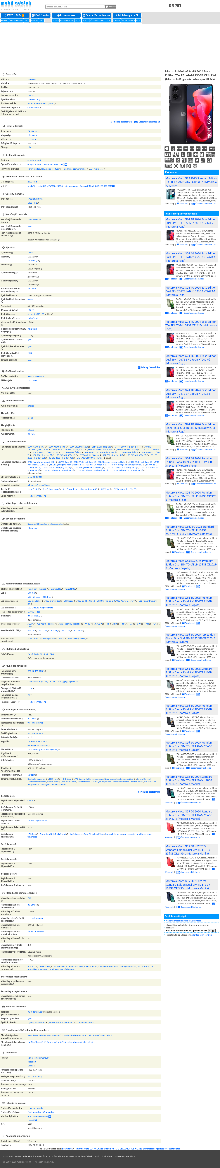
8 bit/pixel (32, 328)
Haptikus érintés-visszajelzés (41, 103)
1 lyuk (30, 252)
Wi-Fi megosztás (47, 638)
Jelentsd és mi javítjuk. (201, 934)
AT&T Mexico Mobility (38, 1116)
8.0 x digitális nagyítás (38, 745)
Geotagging (62, 681)
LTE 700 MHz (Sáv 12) (66, 455)
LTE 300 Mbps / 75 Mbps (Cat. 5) (93, 470)
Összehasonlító (16, 20)
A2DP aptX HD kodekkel (70, 623)
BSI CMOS (32, 718)
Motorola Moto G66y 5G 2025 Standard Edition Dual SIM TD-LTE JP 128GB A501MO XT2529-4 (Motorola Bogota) (189, 530)
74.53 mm (32, 131)
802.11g (54, 630)
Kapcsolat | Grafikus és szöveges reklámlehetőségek (68, 1156)
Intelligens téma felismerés (53, 784)
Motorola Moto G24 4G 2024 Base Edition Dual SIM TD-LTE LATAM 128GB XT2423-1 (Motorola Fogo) (190, 291)
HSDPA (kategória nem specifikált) (126, 464)
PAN (147, 623)
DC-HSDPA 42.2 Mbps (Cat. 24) (57, 467)
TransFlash (32, 588)
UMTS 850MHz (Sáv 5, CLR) (100, 449)
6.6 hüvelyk (33, 260)
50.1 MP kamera (35, 733)
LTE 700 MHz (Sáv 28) (137, 455)
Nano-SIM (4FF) (35, 477)
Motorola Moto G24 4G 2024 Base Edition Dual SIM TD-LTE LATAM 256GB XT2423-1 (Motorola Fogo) (190, 257)
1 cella (30, 1065)
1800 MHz (32, 202)
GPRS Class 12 (65, 462)
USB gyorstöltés (52, 600)
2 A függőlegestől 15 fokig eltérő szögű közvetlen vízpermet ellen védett (61, 1042)
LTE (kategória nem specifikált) (89, 467)
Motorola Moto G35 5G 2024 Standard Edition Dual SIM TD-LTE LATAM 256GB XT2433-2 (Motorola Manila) (188, 815)
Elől (29, 898)
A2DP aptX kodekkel (46, 623)
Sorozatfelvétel (144, 779)
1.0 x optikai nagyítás (37, 741)
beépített (32, 1061)
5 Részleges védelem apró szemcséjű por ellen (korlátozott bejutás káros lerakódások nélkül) (70, 1035)
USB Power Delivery (125, 600)
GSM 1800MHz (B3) (79, 446)
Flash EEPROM (34, 219)
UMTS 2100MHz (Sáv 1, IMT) (128, 446)
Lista (26, 20)
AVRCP (88, 623)
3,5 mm (31, 433)
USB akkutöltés (34, 600)
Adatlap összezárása (121, 121)
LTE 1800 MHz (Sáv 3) (71, 452)
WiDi (61, 638)
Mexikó (40, 1108)
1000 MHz (32, 380)
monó (30, 417)
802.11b (43, 630)
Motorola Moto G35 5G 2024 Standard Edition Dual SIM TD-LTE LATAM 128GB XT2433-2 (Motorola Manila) (188, 780)
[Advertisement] (110, 46)
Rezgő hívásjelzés (70, 489)
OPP (139, 623)
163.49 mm (33, 135)
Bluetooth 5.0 (34, 615)
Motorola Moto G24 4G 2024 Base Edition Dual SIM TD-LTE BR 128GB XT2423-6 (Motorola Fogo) (190, 393)
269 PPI (31, 310)
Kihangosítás (86, 489)
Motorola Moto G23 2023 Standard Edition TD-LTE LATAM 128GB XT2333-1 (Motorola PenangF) (191, 181)
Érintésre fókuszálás (37, 781)
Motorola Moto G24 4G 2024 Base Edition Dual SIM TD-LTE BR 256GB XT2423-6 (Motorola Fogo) (190, 359)
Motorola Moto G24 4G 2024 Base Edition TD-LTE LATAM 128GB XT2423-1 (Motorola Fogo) (191, 325)
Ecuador (31, 1108)
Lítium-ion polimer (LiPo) (39, 1057)
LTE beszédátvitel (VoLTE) (125, 489)
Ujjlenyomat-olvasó (36, 1022)
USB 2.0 (31, 593)
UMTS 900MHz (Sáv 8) (127, 449)
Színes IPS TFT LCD (36, 314)
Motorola (32, 79)
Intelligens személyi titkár (74, 168)
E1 (29, 695)
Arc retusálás (136, 781)
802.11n (66, 630)
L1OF (30, 688)
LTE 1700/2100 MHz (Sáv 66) (90, 457)
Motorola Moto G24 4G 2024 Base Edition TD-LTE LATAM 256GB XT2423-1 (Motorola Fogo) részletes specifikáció (127, 1148)
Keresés (111, 6)
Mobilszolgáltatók (127, 15)
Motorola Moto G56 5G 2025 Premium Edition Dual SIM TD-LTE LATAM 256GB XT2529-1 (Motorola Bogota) (189, 746)
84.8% (30, 299)
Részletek (183, 203)
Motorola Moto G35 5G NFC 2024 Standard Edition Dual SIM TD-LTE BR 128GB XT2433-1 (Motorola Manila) (187, 884)
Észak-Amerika (34, 1112)
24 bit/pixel (33, 318)
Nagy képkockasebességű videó (118, 779)
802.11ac (78, 630)
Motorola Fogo (34, 99)
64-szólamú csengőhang (39, 485)
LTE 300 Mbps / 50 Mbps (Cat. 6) (59, 470)
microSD (43, 588)
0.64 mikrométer (35, 722)
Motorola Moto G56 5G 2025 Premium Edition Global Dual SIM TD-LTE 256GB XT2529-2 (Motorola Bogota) (189, 709)
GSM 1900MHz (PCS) (101, 446)
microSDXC (70, 588)
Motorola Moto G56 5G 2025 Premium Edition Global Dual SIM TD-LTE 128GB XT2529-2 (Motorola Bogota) (189, 601)
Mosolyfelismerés (121, 781)
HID (115, 623)
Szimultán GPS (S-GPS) (38, 681)
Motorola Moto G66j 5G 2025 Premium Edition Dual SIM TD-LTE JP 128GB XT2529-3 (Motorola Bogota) (191, 564)
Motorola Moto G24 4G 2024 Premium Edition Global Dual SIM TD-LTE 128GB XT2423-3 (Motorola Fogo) (189, 461)
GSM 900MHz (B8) (57, 446)
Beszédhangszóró (51, 489)
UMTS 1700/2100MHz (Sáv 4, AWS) (68, 449)
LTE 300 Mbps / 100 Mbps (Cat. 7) (127, 470)
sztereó (31, 405)
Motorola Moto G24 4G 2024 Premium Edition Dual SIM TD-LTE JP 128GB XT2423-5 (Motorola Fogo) (191, 496)
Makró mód (52, 781)
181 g (30, 147)
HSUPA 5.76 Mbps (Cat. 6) (97, 464)
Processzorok (66, 15)
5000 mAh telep (35, 1076)
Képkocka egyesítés (36, 779)
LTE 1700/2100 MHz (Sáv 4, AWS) (100, 452)
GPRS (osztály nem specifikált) (41, 462)
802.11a (31, 630)
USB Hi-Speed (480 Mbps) (39, 597)
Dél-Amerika (48, 1112)
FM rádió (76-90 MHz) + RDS (41, 654)
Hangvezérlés (34, 168)
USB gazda (68, 600)
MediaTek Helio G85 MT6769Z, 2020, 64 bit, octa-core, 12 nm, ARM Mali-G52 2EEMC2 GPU (70, 185)
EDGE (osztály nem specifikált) (111, 462)
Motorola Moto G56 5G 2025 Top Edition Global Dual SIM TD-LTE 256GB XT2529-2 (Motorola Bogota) (190, 638)
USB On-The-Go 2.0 (106, 600)
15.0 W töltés (34, 611)
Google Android (35, 160)
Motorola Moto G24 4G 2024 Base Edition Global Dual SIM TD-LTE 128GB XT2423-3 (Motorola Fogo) (190, 427)
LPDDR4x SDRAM (35, 199)
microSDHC (55, 588)
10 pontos (32, 528)
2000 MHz (32, 181)
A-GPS (52, 681)
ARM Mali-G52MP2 (36, 376)
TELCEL (31, 1119)
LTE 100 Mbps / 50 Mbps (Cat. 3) (122, 467)
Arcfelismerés (83, 781)
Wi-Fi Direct (33, 638)
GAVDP (98, 623)
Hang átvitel (33, 489)
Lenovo (31, 95)
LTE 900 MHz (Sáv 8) (42, 455)
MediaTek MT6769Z (37, 495)
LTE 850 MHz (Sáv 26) (113, 455)
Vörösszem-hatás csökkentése (89, 779)
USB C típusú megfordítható (40, 607)
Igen (29, 226)
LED (29, 335)
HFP (107, 623)
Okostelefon (33, 107)
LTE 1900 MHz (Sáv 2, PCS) (45, 452)
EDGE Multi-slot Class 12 (140, 462)
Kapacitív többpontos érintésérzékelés (45, 524)
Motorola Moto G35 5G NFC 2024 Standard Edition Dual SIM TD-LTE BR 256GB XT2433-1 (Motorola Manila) (187, 849)
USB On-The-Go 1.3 (86, 600)
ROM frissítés (40, 15)
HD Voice (105, 489)
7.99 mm (32, 139)
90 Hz (30, 353)
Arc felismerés (96, 168)
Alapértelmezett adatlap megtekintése (183, 920)
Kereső (4, 20)
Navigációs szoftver (50, 168)
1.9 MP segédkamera (37, 820)
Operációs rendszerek (97, 15)
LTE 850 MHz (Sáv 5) (129, 452)
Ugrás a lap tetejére (12, 1156)
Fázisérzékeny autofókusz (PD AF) (43, 749)
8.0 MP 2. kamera (36, 931)
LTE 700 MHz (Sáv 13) (89, 455)
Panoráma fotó (69, 781)
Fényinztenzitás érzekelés (61, 1022)
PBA (154, 623)
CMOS (30, 800)
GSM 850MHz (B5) (36, 446)
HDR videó (66, 779)
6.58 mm (32, 288)
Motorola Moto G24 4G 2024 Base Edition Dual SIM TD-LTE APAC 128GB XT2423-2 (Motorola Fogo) (190, 222)
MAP (130, 623)
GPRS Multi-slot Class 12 (85, 462)
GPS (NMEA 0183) (36, 671)
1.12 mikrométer (35, 918)
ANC (95, 489)
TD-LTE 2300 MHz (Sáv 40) (61, 457)
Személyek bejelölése (101, 781)
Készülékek (15, 15)
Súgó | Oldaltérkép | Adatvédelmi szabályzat (114, 1156)
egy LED (31, 774)
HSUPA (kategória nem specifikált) (66, 464)
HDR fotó (53, 779)
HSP (123, 623)
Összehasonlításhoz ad (147, 121)
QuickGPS (73, 681)
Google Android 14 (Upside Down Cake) (46, 164)
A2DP (30, 623)
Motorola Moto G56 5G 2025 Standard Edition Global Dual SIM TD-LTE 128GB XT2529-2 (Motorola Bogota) (188, 672)
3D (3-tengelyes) (35, 1011)
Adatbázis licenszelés (32, 1156)
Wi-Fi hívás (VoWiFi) (77, 638)
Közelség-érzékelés (85, 1022)
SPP (29, 626)
